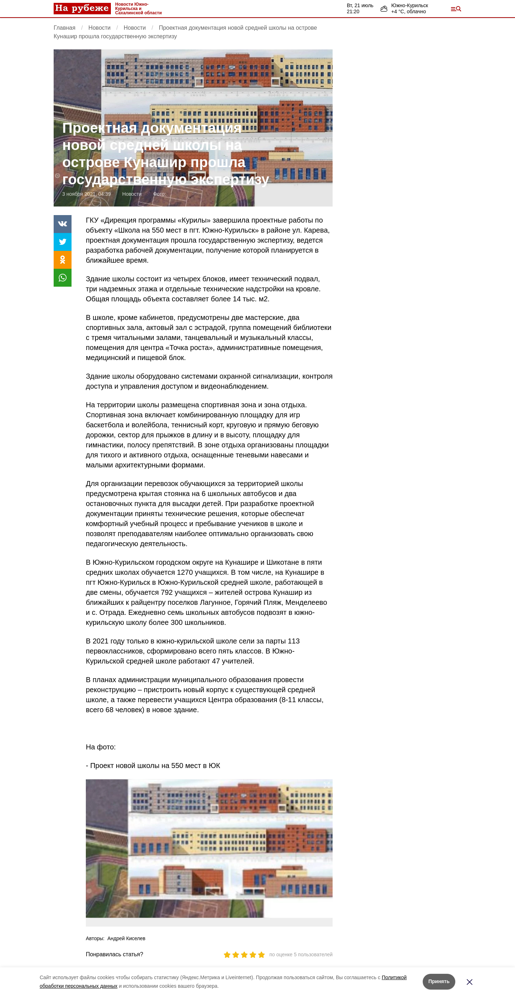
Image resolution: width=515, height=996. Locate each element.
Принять (439, 981)
